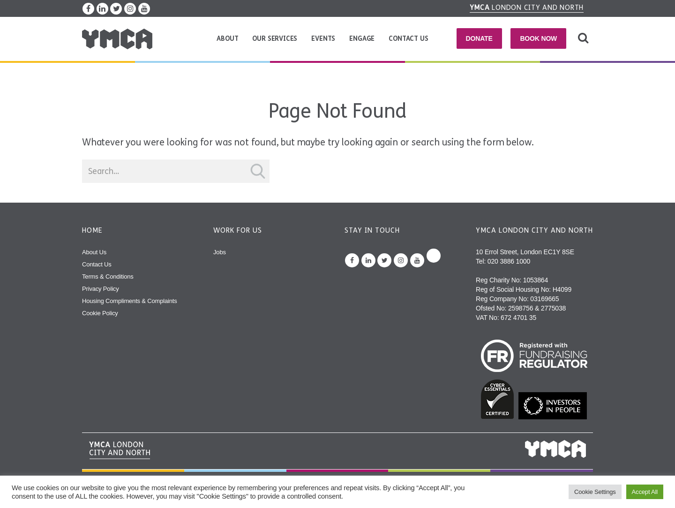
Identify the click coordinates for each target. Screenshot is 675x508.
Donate (479, 38)
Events (323, 39)
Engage (362, 39)
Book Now (538, 38)
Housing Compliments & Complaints (129, 300)
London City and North (527, 7)
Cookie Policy (100, 313)
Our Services (274, 39)
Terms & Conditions (108, 276)
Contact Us (408, 39)
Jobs (219, 252)
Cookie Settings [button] (595, 491)
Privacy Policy (100, 288)
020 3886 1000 (509, 261)
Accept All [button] (645, 491)
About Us (94, 252)
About (227, 39)
